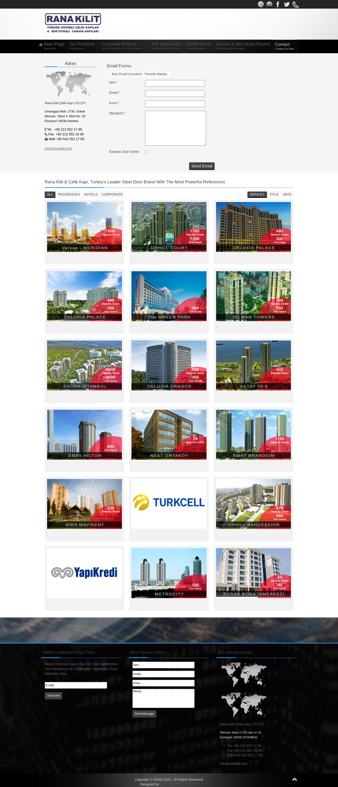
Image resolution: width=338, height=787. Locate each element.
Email (114, 93)
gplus (278, 4)
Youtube (286, 4)
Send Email (201, 166)
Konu (114, 103)
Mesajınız (117, 113)
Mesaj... (163, 698)
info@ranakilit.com (233, 764)
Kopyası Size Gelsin (124, 152)
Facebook (261, 4)
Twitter (269, 4)
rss (295, 4)
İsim (113, 82)
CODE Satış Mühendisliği (179, 784)
